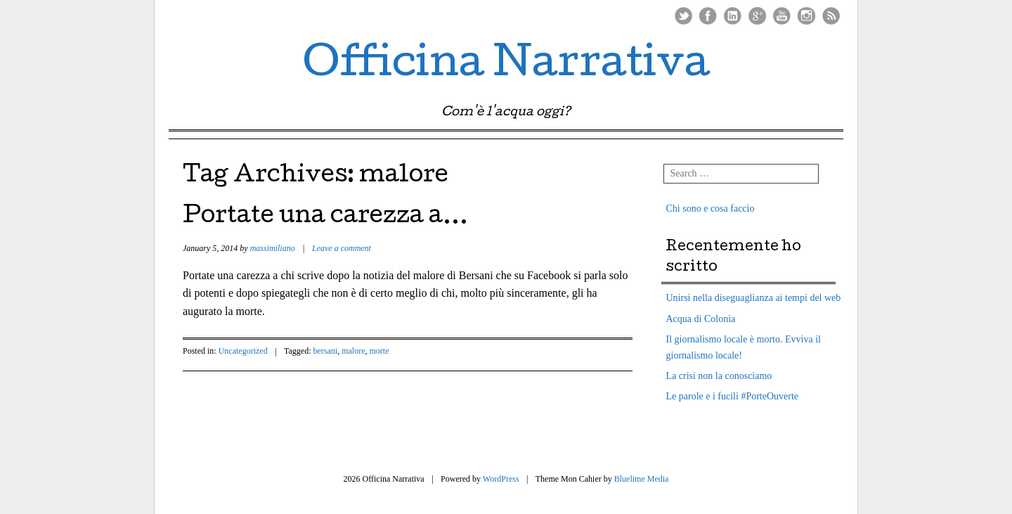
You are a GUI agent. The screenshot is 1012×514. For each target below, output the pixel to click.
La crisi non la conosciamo (719, 376)
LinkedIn (732, 16)
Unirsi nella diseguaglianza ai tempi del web (753, 298)
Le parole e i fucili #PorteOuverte (732, 396)
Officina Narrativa (506, 66)
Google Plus (757, 16)
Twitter (683, 16)
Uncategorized (243, 351)
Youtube (782, 16)
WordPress (501, 479)
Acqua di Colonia (701, 319)
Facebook (708, 16)
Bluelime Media (641, 479)
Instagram (806, 16)
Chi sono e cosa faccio (710, 208)
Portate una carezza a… (325, 217)
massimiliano (272, 248)
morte (379, 351)
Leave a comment (341, 248)
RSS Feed (831, 16)
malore (353, 351)
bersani (325, 351)
